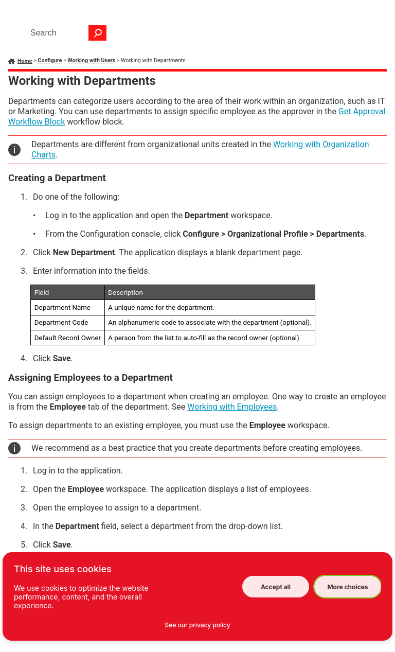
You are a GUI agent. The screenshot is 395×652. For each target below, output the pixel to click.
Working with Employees (232, 407)
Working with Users (91, 60)
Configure (50, 60)
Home (24, 61)
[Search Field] (66, 33)
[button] (97, 33)
